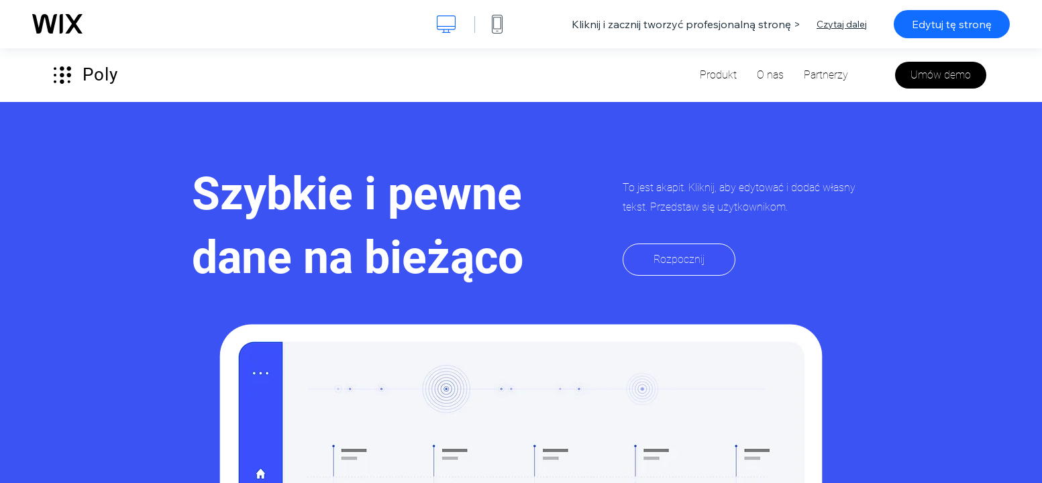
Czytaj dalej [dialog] (842, 24)
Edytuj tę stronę (952, 24)
